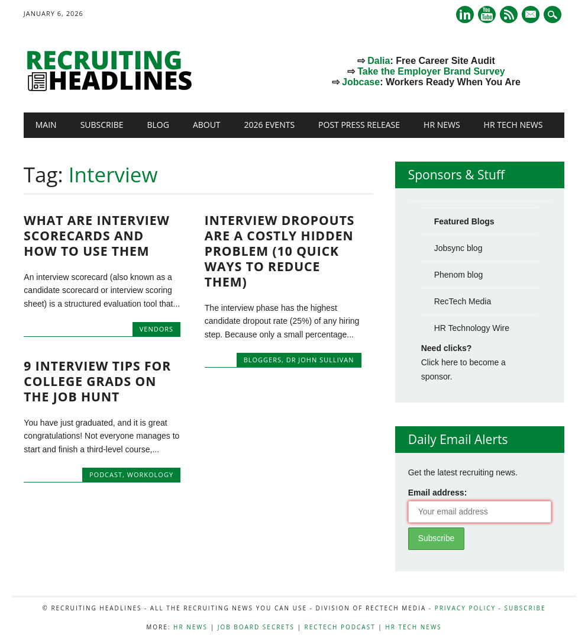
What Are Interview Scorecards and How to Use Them (97, 235)
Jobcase (361, 82)
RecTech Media (463, 301)
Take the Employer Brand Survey (431, 71)
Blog (158, 124)
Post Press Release (359, 124)
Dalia (378, 61)
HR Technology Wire (471, 328)
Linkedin (465, 14)
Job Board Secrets (256, 627)
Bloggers (263, 359)
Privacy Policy (465, 608)
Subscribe (102, 124)
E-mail (531, 15)
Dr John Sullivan (320, 359)
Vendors (156, 328)
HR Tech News (513, 124)
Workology (150, 474)
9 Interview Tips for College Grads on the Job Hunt (97, 381)
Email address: (437, 492)
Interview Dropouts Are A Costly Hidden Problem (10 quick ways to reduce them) (280, 251)
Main (46, 124)
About (207, 124)
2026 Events (269, 124)
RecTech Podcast (340, 627)
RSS (509, 14)
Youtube (487, 14)
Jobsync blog (458, 248)
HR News (442, 124)
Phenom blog (458, 274)
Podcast (105, 474)
